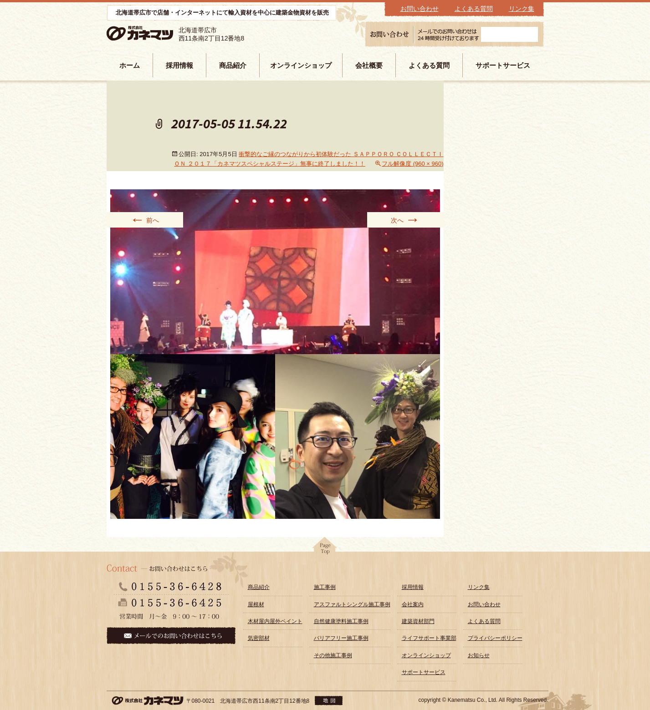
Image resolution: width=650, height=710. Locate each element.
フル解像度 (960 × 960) (412, 163)
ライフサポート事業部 (429, 638)
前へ (144, 220)
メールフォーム (509, 34)
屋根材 (256, 604)
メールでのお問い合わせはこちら (171, 635)
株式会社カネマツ (153, 33)
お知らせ (479, 655)
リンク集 (521, 8)
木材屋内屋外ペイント (275, 621)
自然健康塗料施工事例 (341, 621)
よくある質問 (474, 8)
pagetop (325, 548)
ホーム (129, 65)
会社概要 (369, 65)
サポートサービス (503, 65)
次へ (405, 220)
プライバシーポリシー (495, 638)
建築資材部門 (418, 621)
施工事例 (325, 587)
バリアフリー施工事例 (341, 638)
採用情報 (179, 65)
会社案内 (413, 604)
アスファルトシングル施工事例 (352, 604)
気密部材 (259, 638)
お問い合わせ (419, 8)
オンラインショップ (301, 65)
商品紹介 (232, 65)
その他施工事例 (333, 655)
